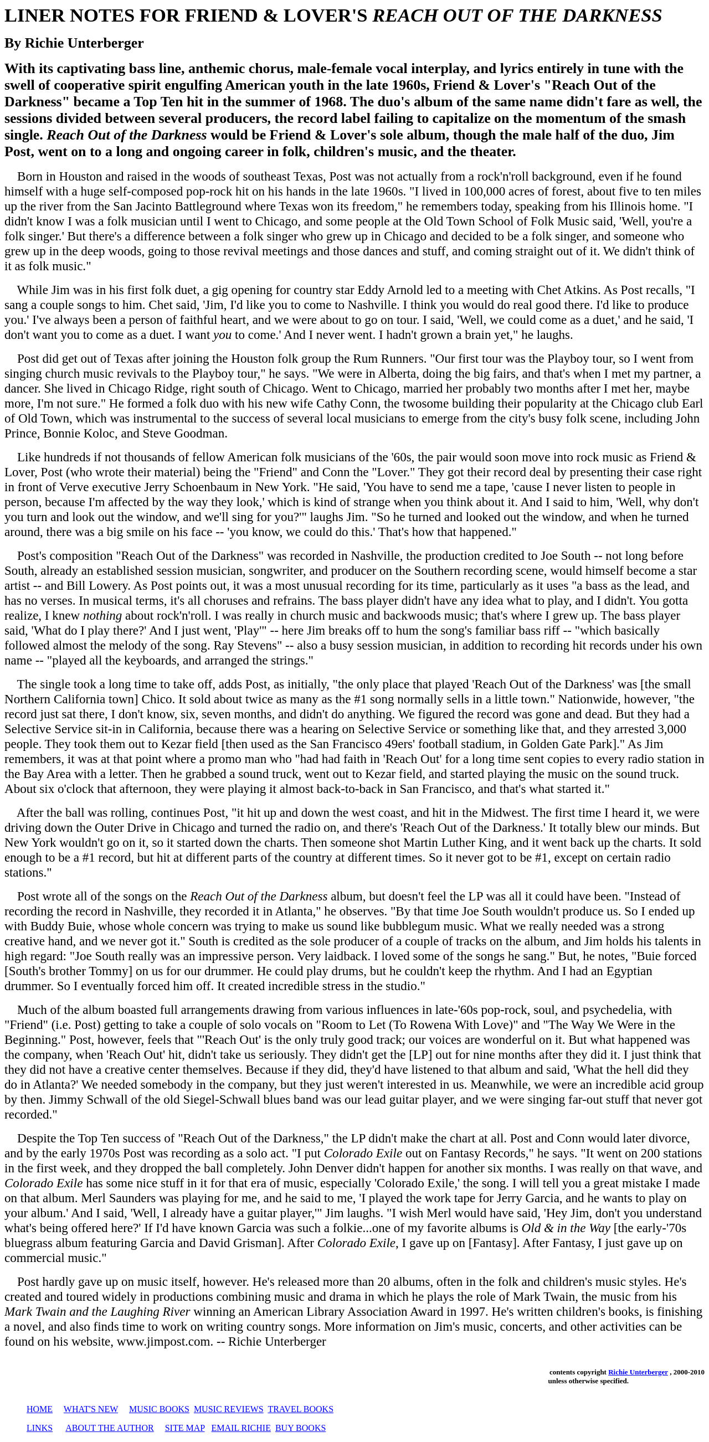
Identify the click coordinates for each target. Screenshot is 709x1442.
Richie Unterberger (638, 1372)
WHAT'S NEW (91, 1409)
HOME (40, 1409)
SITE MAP (185, 1428)
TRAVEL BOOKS (300, 1409)
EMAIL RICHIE (241, 1428)
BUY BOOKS (300, 1428)
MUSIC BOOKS (159, 1409)
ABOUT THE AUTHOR (109, 1428)
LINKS (40, 1428)
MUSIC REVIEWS (229, 1409)
